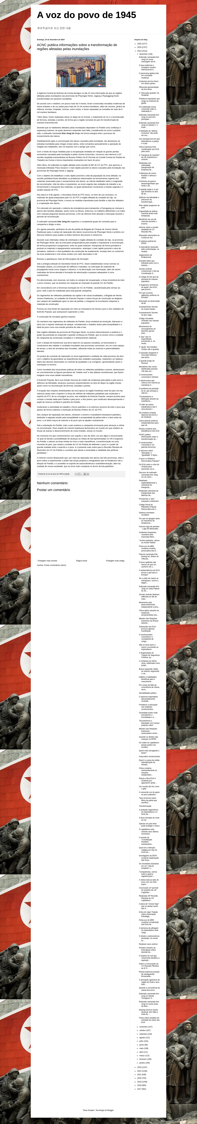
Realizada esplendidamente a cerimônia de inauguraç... (148, 483)
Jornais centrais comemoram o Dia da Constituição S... (149, 271)
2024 (139, 51)
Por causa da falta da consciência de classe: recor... (149, 687)
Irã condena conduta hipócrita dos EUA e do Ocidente (148, 415)
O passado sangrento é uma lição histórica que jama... (148, 355)
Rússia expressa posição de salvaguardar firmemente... (149, 974)
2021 (139, 1074)
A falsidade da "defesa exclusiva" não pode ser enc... (148, 133)
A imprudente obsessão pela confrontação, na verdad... (149, 249)
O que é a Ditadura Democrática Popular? (149, 460)
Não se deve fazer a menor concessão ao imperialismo (148, 647)
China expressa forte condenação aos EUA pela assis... (149, 149)
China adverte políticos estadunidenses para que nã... (148, 423)
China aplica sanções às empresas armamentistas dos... (149, 612)
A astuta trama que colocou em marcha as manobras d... (149, 382)
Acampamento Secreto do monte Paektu (148, 308)
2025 (139, 47)
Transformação (145, 806)
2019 (139, 1082)
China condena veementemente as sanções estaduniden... (148, 771)
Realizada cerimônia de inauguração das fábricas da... (148, 493)
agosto (142, 1038)
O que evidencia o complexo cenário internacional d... (147, 67)
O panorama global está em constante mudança (149, 75)
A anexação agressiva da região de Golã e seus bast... (149, 982)
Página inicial (81, 561)
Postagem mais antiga (115, 561)
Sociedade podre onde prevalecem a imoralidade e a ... (148, 715)
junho (142, 1045)
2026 (139, 44)
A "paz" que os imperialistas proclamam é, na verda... (147, 340)
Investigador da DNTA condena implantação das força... (149, 858)
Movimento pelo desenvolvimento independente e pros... (149, 604)
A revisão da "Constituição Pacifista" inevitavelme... (146, 840)
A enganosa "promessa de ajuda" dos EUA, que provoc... (148, 287)
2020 (139, 1078)
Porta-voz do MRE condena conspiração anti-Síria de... (149, 922)
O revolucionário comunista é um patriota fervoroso (147, 445)
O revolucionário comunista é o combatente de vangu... (146, 638)
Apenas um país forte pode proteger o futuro (149, 825)
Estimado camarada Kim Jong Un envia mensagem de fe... (149, 59)
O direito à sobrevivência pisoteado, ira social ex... (149, 938)
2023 (139, 1067)
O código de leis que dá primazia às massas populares (148, 279)
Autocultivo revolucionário (149, 756)
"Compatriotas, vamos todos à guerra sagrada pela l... (148, 874)
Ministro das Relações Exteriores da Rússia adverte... (148, 620)
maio (141, 1048)
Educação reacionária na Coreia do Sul (149, 236)
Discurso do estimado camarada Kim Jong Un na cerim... (148, 474)
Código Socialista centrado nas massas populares (149, 320)
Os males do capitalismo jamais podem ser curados (149, 745)
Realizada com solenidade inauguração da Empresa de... (146, 166)
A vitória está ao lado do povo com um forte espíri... (149, 882)
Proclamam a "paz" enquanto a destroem (149, 500)
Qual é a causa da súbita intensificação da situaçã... (149, 762)
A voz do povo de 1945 (86, 15)
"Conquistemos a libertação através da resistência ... (148, 399)
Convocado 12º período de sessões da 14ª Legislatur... (148, 890)
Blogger (110, 1110)
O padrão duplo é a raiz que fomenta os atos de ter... (148, 191)
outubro (142, 1030)
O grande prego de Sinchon (147, 362)
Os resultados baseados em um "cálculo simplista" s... (149, 866)
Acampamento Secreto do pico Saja (148, 314)
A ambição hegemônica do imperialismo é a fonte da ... (148, 812)
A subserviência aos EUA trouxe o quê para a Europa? (149, 572)
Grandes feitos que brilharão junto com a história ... (149, 263)
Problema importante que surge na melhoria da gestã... (149, 101)
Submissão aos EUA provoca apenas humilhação (147, 629)
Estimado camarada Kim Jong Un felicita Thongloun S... (149, 996)
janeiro (142, 1063)
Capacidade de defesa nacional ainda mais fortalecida (148, 213)
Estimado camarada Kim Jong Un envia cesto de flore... (149, 1004)
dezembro (143, 54)
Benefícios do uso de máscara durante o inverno (148, 221)
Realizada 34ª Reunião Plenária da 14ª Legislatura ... (148, 898)
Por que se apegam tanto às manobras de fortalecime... (149, 520)
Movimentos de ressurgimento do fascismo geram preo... (147, 329)
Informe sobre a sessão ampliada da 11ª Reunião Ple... (148, 229)
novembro (143, 1027)
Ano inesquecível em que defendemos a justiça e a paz (149, 141)
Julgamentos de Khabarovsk (145, 256)
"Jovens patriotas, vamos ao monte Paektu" (149, 541)
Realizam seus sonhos (148, 944)
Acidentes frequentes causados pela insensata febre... (147, 534)
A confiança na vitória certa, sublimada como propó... (149, 663)
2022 (139, 1071)
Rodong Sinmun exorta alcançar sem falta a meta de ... (148, 1012)
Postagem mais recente (47, 561)
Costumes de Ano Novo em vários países (148, 82)
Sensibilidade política (147, 693)
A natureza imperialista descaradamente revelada (148, 699)
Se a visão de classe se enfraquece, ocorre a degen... (148, 580)
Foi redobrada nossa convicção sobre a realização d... (147, 109)
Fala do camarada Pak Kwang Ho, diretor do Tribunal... (149, 556)
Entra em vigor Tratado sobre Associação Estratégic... (148, 914)
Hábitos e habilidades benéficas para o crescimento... (148, 679)
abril (141, 1052)
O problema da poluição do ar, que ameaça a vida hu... (149, 391)
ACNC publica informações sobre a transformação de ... (148, 437)
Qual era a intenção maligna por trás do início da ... (148, 850)
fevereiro (143, 1059)
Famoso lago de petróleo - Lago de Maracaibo (149, 527)
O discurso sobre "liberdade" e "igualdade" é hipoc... (149, 453)
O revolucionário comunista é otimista (148, 376)
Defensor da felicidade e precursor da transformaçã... (149, 199)
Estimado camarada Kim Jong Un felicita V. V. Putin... (149, 125)
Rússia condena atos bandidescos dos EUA (149, 430)
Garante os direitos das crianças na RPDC (148, 738)
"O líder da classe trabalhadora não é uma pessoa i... (148, 407)
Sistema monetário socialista (146, 514)
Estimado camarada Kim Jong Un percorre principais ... (149, 117)
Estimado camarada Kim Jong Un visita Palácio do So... (149, 588)
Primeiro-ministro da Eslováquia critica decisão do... (147, 950)
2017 (139, 1089)
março (142, 1056)
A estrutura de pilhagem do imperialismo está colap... (149, 930)
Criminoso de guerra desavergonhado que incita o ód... (149, 183)
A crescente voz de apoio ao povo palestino (149, 793)
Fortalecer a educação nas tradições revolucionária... (148, 707)
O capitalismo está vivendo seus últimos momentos (148, 831)
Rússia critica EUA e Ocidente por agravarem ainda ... (148, 780)
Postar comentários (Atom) (55, 565)
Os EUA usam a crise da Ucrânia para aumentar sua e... (149, 466)
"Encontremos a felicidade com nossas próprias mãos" (149, 723)
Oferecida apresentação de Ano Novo (149, 88)
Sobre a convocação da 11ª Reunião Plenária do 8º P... (149, 966)
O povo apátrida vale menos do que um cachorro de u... (147, 564)
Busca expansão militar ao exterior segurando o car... (149, 671)
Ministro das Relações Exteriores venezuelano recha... (148, 731)
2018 (139, 1085)
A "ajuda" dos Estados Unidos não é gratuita (149, 348)
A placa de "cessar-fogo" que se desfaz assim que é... (149, 906)
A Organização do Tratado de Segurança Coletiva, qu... (149, 655)
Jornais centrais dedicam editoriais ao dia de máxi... (149, 596)
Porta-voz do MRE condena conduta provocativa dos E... (148, 548)
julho (141, 1041)
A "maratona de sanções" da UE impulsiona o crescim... (149, 157)
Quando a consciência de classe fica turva (149, 989)
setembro (143, 1034)
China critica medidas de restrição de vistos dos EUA (149, 1020)
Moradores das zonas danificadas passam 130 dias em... (148, 369)
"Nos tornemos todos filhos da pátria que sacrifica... (148, 800)
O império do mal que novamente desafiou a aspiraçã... (149, 958)
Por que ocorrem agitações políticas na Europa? (149, 295)
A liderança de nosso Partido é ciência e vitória (148, 175)
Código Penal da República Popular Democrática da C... (148, 507)
